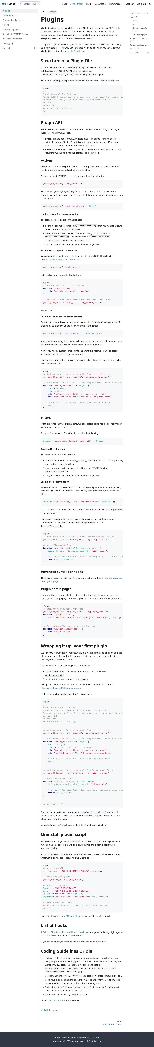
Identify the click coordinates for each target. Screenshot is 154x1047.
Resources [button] (99, 3)
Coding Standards (55, 1000)
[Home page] (43, 12)
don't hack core (77, 51)
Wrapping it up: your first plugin (139, 39)
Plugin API (134, 17)
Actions (134, 20)
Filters (134, 24)
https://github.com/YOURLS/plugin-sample (62, 688)
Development (76, 3)
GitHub (141, 3)
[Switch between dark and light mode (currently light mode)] (150, 4)
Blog (88, 3)
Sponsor (130, 3)
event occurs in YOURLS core (66, 259)
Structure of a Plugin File (139, 13)
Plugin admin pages (139, 35)
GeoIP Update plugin (71, 916)
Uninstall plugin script (138, 45)
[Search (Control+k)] (30, 3)
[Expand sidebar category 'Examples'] (35, 48)
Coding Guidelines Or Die (139, 52)
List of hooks (134, 48)
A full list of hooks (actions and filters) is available (65, 932)
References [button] (114, 3)
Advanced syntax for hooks (139, 29)
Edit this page (49, 1010)
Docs (64, 3)
